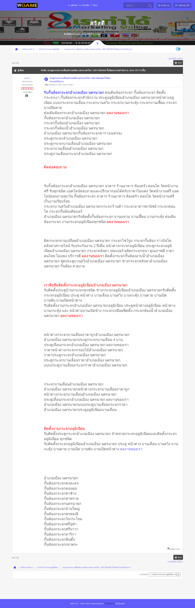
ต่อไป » (180, 58)
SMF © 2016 (85, 604)
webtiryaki (120, 603)
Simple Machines (97, 604)
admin (27, 78)
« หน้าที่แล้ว (172, 58)
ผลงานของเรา (131, 448)
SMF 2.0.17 (74, 604)
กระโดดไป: (144, 574)
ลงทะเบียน (125, 34)
